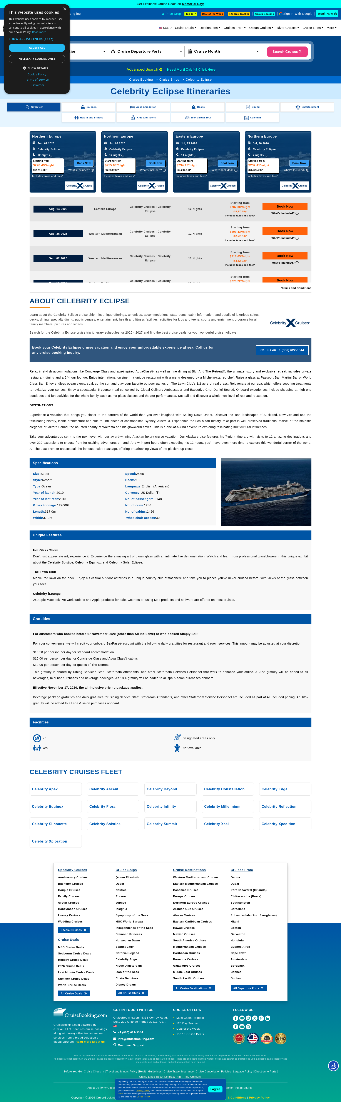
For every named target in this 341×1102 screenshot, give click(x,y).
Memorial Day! (193, 4)
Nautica (121, 890)
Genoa (235, 877)
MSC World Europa (129, 921)
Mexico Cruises (184, 934)
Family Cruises (69, 896)
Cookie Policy (143, 1097)
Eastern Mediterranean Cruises (195, 883)
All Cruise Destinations (194, 988)
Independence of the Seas (134, 927)
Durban (236, 978)
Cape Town (239, 953)
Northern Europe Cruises (191, 902)
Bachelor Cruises (70, 883)
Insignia (121, 909)
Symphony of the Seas (132, 915)
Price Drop (173, 13)
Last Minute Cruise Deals (76, 972)
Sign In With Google (298, 13)
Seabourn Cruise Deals (74, 953)
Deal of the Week (212, 14)
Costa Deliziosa (127, 978)
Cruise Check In (94, 1071)
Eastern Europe (105, 209)
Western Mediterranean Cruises (196, 877)
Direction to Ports (265, 1071)
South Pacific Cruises (188, 978)
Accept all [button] (37, 48)
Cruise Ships (169, 79)
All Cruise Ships (131, 993)
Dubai (235, 883)
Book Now (325, 13)
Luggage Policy (242, 1071)
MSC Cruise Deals (71, 947)
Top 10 (190, 14)
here (121, 1094)
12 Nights (195, 209)
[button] (71, 51)
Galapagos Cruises (187, 965)
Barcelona (238, 909)
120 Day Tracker (187, 1023)
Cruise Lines (312, 28)
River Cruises (287, 28)
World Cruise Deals (72, 985)
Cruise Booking (141, 79)
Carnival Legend (127, 953)
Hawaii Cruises (184, 927)
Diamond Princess (129, 934)
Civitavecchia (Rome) (246, 896)
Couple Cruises (69, 890)
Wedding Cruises (70, 921)
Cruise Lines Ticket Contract (157, 1076)
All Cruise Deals (74, 993)
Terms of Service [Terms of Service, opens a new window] (37, 79)
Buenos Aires (240, 946)
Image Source (243, 1087)
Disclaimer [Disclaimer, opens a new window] (37, 85)
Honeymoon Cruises (72, 909)
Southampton (240, 902)
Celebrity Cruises (142, 206)
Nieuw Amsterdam (129, 965)
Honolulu (237, 940)
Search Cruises (287, 51)
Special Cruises (74, 930)
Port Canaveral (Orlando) (249, 890)
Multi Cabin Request (190, 1017)
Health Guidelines (150, 1071)
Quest (120, 883)
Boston (236, 927)
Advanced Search (144, 69)
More (330, 28)
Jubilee (121, 902)
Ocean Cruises (260, 28)
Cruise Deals (184, 28)
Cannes (236, 972)
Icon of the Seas (127, 972)
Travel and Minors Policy (121, 1071)
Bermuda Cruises (185, 959)
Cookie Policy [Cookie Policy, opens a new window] (37, 74)
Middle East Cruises (187, 972)
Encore (121, 896)
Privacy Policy (259, 1097)
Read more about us (90, 1041)
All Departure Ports (248, 988)
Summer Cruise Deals (73, 978)
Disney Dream (126, 984)
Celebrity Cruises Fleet (76, 771)
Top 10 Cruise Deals (190, 1034)
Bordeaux (238, 965)
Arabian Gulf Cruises (188, 909)
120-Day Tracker (239, 14)
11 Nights (195, 258)
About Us (93, 1087)
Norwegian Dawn (128, 940)
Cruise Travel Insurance (179, 1071)
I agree (215, 1089)
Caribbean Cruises (186, 953)
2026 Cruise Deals (71, 966)
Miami (235, 921)
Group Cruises (68, 902)
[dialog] (37, 49)
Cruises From (233, 28)
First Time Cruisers (189, 1076)
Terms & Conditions (232, 1097)
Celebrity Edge (126, 959)
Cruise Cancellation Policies (213, 1071)
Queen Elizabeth (127, 877)
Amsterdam (239, 959)
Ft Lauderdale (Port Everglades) (254, 915)
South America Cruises (189, 940)
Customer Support (128, 1045)
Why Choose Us (111, 1087)
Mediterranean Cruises (189, 946)
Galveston (238, 934)
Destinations (209, 28)
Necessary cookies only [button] (37, 59)
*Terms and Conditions (296, 288)
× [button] (64, 9)
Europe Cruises (184, 896)
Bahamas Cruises (186, 890)
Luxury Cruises (69, 915)
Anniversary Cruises (73, 877)
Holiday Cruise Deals (73, 959)
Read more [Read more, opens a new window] (39, 32)
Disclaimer (226, 1087)
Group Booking (264, 14)
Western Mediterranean (105, 233)
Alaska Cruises (184, 915)
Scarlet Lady (125, 946)
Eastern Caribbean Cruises (192, 921)
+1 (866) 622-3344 (128, 1032)
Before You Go (73, 1071)
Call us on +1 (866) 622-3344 (282, 350)
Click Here (207, 69)
